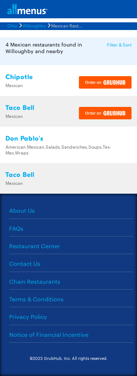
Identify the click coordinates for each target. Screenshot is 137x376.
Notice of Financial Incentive (48, 334)
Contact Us (24, 263)
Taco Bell (19, 108)
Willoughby (34, 25)
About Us (22, 210)
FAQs (16, 228)
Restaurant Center (34, 246)
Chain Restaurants (34, 281)
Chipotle (19, 77)
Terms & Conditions (36, 299)
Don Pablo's (24, 138)
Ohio (12, 25)
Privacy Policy (28, 316)
